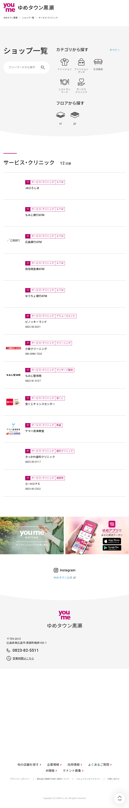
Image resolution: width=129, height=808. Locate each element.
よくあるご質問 (98, 764)
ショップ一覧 (28, 18)
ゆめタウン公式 (63, 577)
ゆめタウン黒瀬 (10, 18)
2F (74, 119)
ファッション (64, 65)
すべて (113, 50)
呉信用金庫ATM (34, 269)
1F (60, 119)
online (113, 7)
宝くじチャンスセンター (40, 404)
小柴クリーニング (36, 349)
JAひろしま (32, 188)
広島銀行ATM (33, 242)
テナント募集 (72, 770)
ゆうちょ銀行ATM (36, 296)
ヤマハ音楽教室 (34, 431)
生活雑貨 (98, 65)
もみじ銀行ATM (34, 215)
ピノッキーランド (36, 322)
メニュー (123, 7)
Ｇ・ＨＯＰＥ (32, 484)
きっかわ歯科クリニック (40, 457)
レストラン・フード (64, 85)
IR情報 (50, 770)
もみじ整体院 (33, 376)
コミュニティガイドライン (88, 779)
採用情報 (74, 764)
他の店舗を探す (28, 764)
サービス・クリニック (81, 85)
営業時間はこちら (23, 658)
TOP (119, 798)
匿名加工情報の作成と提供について (53, 779)
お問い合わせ (113, 779)
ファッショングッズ (81, 65)
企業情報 (53, 764)
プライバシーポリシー (20, 779)
